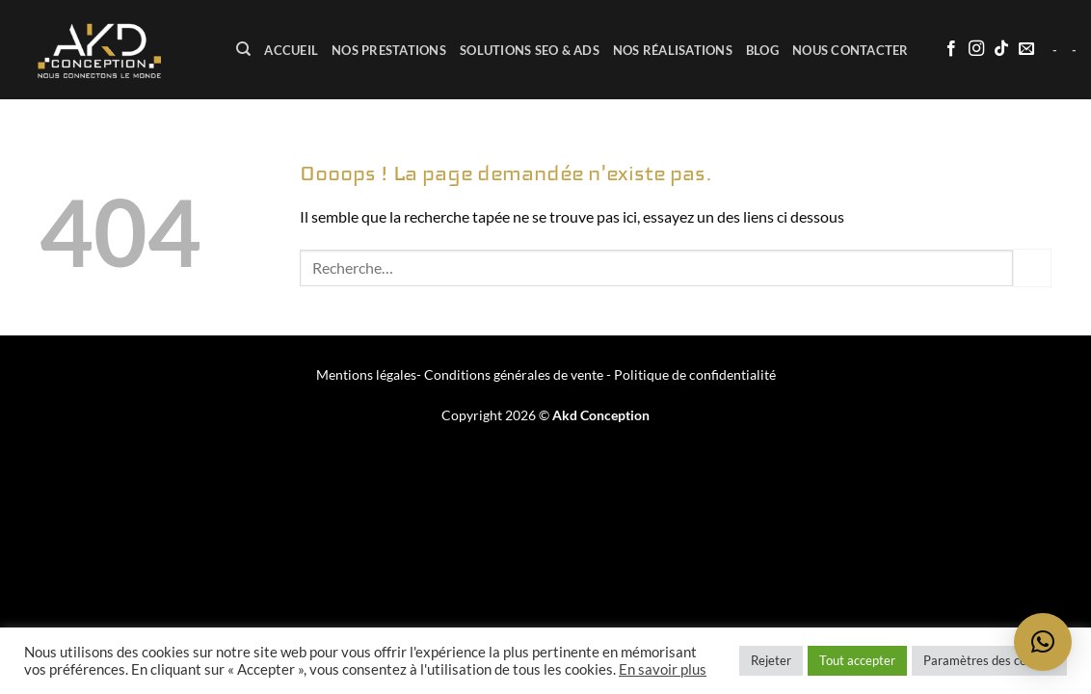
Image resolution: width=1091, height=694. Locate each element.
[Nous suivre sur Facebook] (951, 49)
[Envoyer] (1032, 267)
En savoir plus (662, 669)
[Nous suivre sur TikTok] (1001, 49)
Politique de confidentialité (695, 374)
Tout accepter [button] (857, 660)
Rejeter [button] (771, 660)
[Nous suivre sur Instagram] (976, 49)
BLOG (762, 50)
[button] (1043, 642)
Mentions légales (366, 374)
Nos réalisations (672, 50)
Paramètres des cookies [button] (989, 660)
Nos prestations (389, 50)
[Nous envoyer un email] (1026, 49)
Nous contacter (850, 50)
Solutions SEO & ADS (529, 50)
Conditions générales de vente (513, 374)
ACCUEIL (291, 50)
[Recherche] (243, 49)
